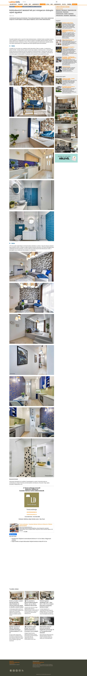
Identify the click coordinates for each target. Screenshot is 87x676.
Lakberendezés (35, 4)
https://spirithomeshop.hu (67, 28)
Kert (30, 4)
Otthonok (42, 4)
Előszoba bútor (59, 12)
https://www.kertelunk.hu (66, 92)
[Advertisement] (31, 29)
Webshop (75, 4)
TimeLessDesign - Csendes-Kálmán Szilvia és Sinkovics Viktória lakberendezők (35, 525)
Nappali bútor (72, 15)
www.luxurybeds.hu (65, 38)
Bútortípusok (64, 10)
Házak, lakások (18, 6)
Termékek (69, 4)
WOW (52, 4)
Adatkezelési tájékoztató (14, 662)
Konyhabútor (66, 15)
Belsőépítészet (13, 4)
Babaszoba (58, 10)
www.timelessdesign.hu (32, 512)
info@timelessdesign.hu (32, 514)
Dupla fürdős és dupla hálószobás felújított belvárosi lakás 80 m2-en (29, 541)
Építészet (12, 6)
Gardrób (66, 13)
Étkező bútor (65, 12)
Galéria (25, 4)
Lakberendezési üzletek (62, 7)
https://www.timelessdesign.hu (25, 527)
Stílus (47, 4)
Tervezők (32, 6)
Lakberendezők (57, 4)
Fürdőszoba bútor (59, 13)
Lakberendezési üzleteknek (38, 662)
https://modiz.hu (65, 45)
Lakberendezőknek (36, 663)
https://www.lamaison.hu (66, 84)
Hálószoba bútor (59, 15)
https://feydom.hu (65, 55)
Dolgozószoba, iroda (72, 10)
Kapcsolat (11, 661)
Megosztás (13, 534)
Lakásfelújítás (26, 6)
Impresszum (11, 663)
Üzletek (64, 4)
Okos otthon (38, 6)
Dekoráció (20, 4)
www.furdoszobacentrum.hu (67, 71)
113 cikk (25, 531)
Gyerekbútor (70, 13)
